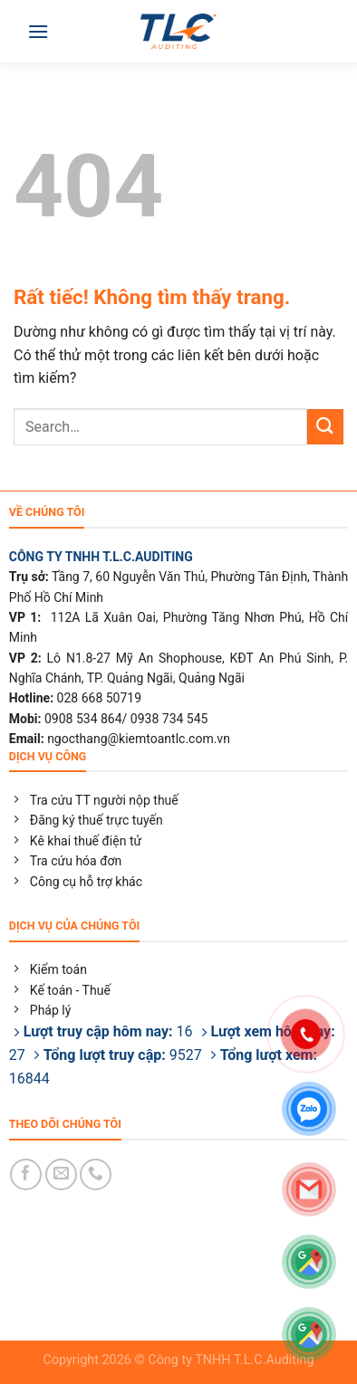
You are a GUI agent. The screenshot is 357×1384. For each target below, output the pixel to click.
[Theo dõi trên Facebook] (26, 1174)
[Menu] (38, 31)
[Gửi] (325, 426)
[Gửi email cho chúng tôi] (61, 1174)
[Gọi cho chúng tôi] (95, 1174)
